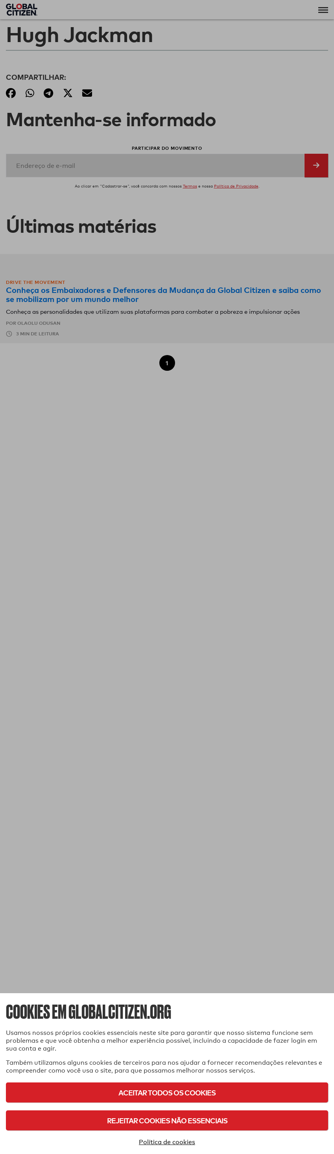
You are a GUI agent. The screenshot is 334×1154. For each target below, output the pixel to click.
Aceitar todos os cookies (167, 1092)
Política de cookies (167, 1142)
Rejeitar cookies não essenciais (167, 1120)
